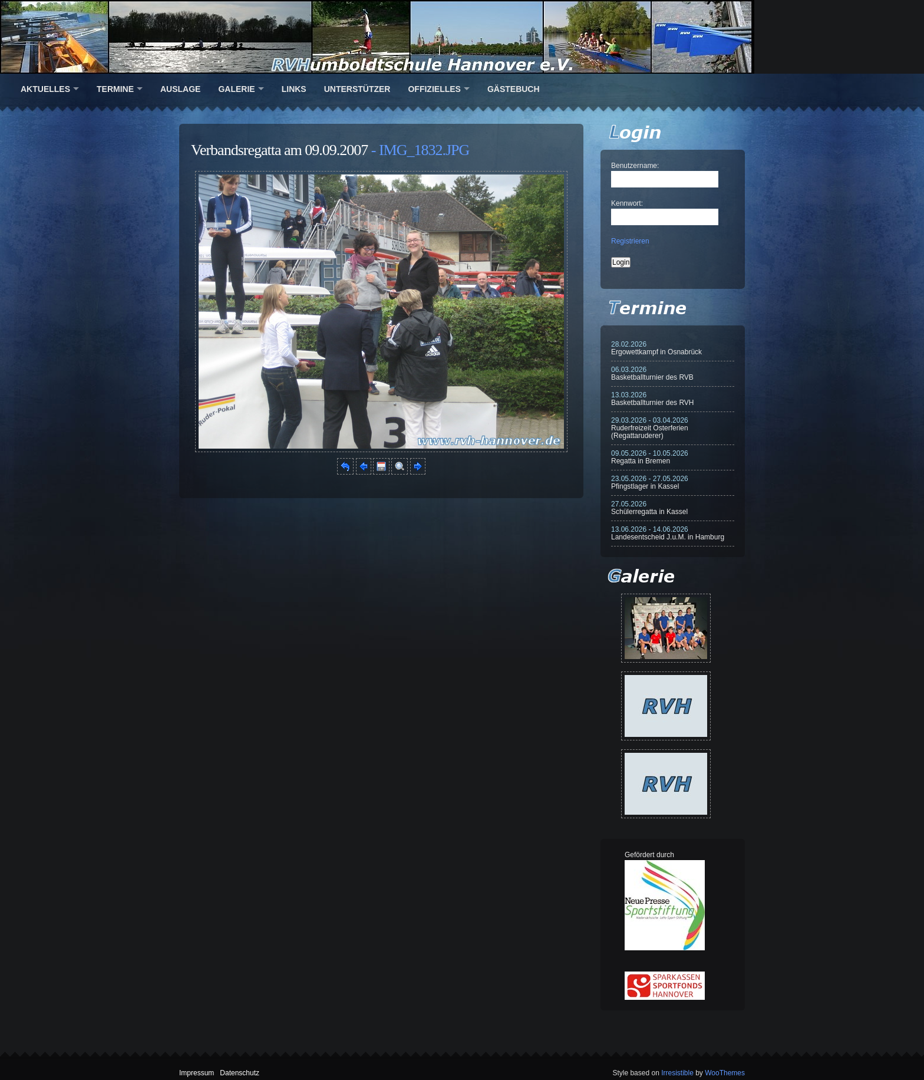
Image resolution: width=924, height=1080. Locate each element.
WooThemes (725, 1073)
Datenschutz (239, 1073)
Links (294, 89)
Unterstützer (357, 89)
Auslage (180, 89)
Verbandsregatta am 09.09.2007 (279, 150)
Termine (115, 89)
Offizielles (434, 89)
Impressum (196, 1073)
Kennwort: (627, 203)
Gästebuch (513, 89)
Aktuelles (45, 89)
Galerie (236, 89)
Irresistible (677, 1073)
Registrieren (630, 241)
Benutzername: (635, 166)
